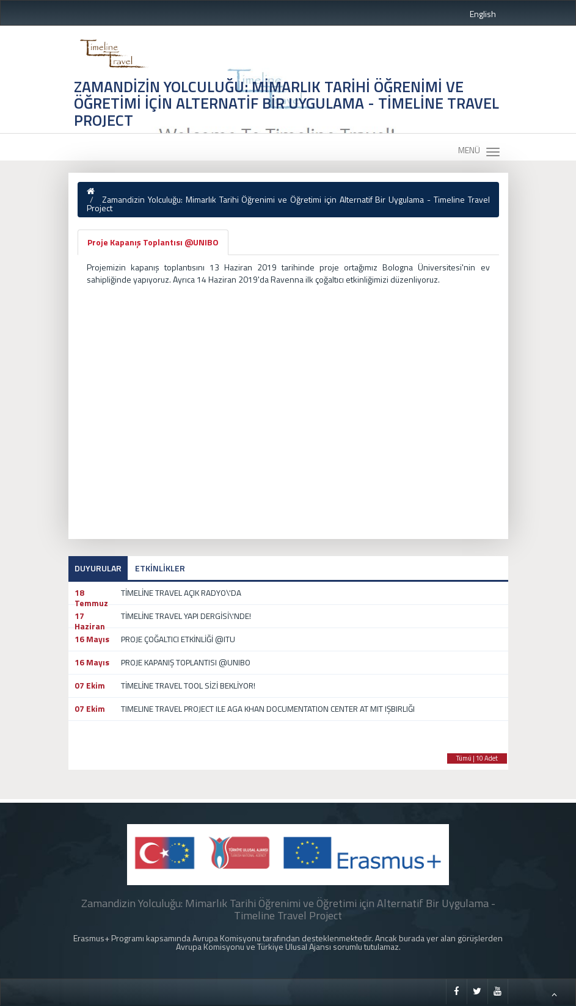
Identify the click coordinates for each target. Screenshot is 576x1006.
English (483, 13)
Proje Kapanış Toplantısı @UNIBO (153, 242)
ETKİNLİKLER (160, 568)
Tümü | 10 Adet (477, 758)
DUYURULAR (98, 568)
